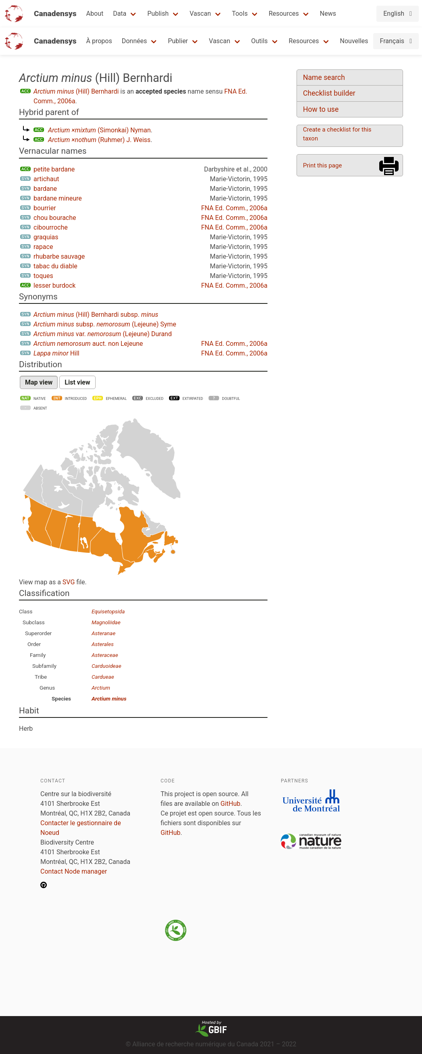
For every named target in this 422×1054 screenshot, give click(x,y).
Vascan (200, 13)
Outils (259, 41)
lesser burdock (54, 285)
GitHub (230, 803)
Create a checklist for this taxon (337, 134)
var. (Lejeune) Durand (102, 334)
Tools (240, 13)
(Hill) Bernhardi (76, 91)
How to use (320, 109)
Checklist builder (329, 93)
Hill (56, 353)
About (95, 13)
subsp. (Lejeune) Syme (104, 324)
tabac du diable (55, 266)
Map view (38, 382)
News (328, 13)
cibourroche (50, 227)
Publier (178, 41)
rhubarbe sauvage (59, 256)
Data (119, 13)
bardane (45, 188)
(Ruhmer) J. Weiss (99, 140)
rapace (43, 247)
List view (77, 382)
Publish (158, 13)
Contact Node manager (73, 871)
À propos (99, 41)
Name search (324, 77)
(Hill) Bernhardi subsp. (95, 314)
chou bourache (54, 218)
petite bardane (54, 169)
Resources (284, 13)
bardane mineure (57, 198)
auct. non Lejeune (88, 343)
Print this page (322, 165)
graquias (45, 237)
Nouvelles (354, 41)
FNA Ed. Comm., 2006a (234, 208)
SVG (69, 582)
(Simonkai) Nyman (99, 130)
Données (134, 41)
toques (43, 276)
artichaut (46, 179)
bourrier (44, 208)
